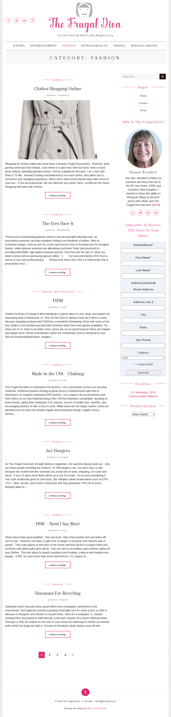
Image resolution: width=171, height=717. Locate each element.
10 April (63, 599)
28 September (63, 229)
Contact (143, 103)
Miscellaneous (144, 45)
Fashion (69, 45)
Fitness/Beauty (94, 45)
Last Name (143, 270)
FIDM (58, 300)
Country (143, 352)
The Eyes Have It (58, 223)
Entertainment (43, 45)
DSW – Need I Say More (57, 523)
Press (143, 110)
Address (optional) (143, 282)
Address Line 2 (143, 302)
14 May (63, 530)
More (156, 205)
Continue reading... (58, 195)
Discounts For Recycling (57, 593)
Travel (119, 45)
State (143, 327)
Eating (19, 45)
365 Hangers (57, 450)
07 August (63, 457)
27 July (63, 306)
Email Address (143, 244)
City (143, 314)
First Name (143, 257)
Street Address (143, 289)
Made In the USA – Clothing (58, 373)
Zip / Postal (143, 339)
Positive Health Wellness (143, 396)
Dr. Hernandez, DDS (143, 392)
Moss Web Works (97, 708)
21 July (63, 380)
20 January (63, 95)
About (143, 95)
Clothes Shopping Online (57, 88)
